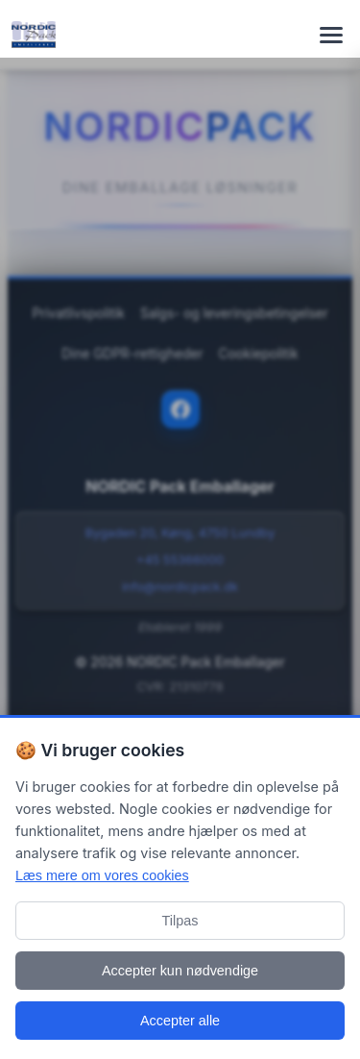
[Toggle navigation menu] (331, 34)
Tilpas (180, 920)
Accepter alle (180, 1020)
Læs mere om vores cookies (102, 875)
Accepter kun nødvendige (180, 970)
